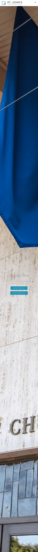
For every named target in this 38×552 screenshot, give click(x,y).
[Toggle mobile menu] (35, 2)
